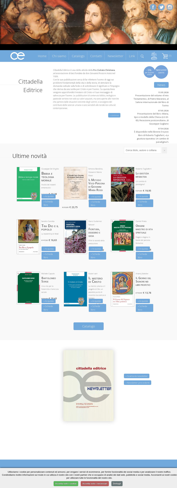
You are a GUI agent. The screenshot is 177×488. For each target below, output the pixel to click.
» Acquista (49, 196)
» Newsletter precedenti (138, 382)
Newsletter (115, 56)
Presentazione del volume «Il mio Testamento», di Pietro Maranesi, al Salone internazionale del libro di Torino (151, 100)
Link (132, 56)
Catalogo (78, 56)
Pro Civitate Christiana (104, 70)
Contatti (96, 56)
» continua (114, 115)
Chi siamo (59, 56)
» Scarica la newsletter (137, 376)
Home (42, 56)
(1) (166, 55)
